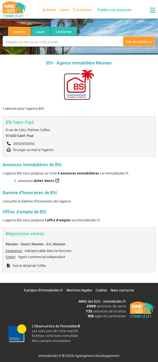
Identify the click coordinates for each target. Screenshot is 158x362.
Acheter (49, 9)
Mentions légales (79, 290)
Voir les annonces (139, 41)
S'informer (82, 9)
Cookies (101, 290)
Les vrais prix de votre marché (55, 331)
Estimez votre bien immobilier (55, 336)
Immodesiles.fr (114, 301)
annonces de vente (106, 306)
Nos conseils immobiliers (51, 341)
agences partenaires (107, 316)
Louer (64, 9)
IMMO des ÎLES (14, 9)
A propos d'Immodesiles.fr (43, 290)
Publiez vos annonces (115, 10)
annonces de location (106, 311)
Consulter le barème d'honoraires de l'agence (37, 201)
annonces (28, 181)
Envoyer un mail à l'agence (33, 150)
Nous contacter (122, 290)
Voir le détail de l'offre (29, 266)
